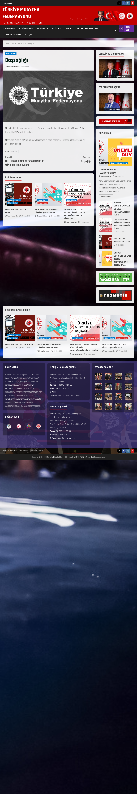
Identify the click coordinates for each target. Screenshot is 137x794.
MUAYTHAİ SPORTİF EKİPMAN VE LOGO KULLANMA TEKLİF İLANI (105, 208)
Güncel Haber (11, 53)
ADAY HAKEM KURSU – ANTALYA (105, 242)
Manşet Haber (42, 203)
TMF (77, 457)
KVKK (67, 28)
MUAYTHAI (41, 28)
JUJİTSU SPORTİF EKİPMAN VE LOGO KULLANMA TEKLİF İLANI (105, 225)
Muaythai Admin (12, 67)
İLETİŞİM (28, 34)
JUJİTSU (55, 28)
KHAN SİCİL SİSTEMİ (13, 34)
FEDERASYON (8, 28)
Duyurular (105, 163)
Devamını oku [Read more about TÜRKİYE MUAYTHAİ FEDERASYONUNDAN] (107, 196)
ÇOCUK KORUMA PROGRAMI (86, 28)
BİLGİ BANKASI (25, 28)
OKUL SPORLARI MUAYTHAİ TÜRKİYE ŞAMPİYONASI (46, 211)
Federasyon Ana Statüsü (10, 451)
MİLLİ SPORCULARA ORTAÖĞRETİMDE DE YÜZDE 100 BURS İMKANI (26, 161)
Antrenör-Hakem (14, 200)
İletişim (41, 451)
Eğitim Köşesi (33, 451)
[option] (8, 426)
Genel (113, 163)
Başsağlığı (14, 152)
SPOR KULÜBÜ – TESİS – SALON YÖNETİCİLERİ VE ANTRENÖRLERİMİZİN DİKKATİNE (74, 214)
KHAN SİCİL (124, 28)
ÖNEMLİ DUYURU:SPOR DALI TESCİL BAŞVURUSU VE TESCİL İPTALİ (105, 258)
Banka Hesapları (23, 451)
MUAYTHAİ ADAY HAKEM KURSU (19, 344)
